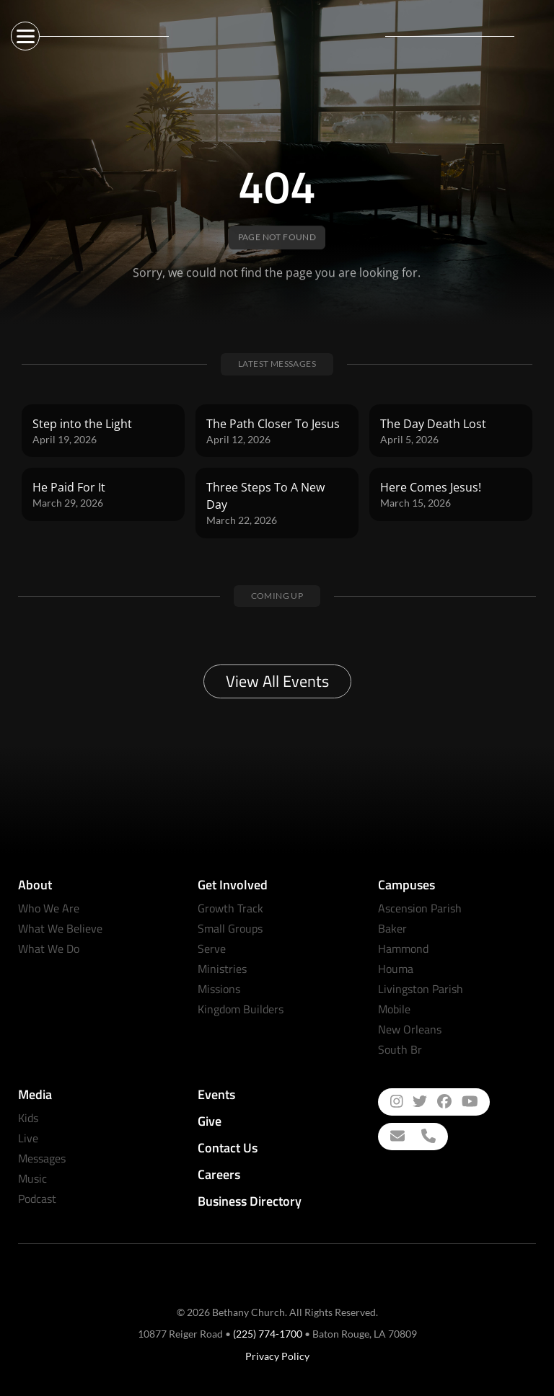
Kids (28, 1117)
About (35, 884)
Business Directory (250, 1201)
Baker (392, 928)
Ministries (222, 968)
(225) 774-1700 (267, 1334)
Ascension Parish (420, 908)
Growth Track (230, 908)
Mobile (394, 1009)
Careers (219, 1174)
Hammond (403, 948)
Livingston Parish (420, 988)
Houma (395, 968)
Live (28, 1138)
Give (209, 1121)
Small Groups (230, 928)
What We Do (48, 948)
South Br (400, 1049)
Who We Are (48, 908)
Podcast (37, 1198)
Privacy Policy (277, 1356)
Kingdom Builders (240, 1009)
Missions (219, 988)
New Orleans (409, 1029)
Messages (42, 1158)
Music (32, 1178)
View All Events (277, 681)
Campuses (406, 884)
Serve (212, 948)
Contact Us (228, 1147)
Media (35, 1094)
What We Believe (60, 928)
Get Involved (233, 884)
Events (216, 1094)
